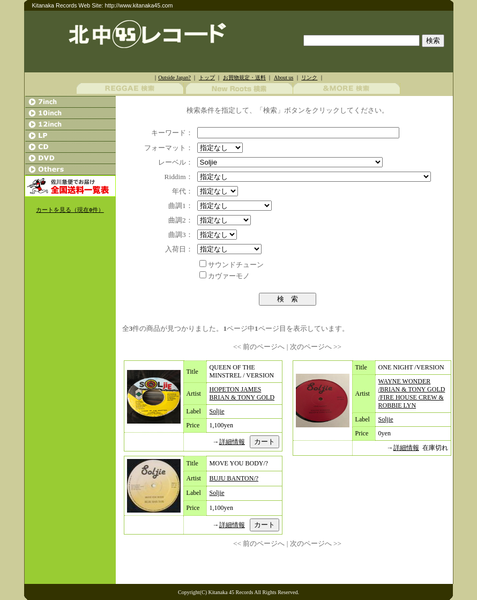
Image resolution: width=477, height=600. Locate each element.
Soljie (217, 411)
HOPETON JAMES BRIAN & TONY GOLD (242, 393)
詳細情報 (232, 442)
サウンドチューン (236, 265)
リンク (309, 77)
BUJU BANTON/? (234, 478)
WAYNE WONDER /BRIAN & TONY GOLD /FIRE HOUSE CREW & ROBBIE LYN (411, 393)
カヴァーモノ (229, 276)
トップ (207, 77)
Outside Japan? (174, 77)
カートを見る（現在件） (69, 210)
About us (283, 77)
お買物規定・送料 (244, 77)
